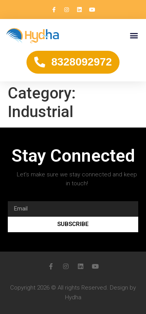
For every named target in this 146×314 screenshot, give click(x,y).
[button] (133, 35)
